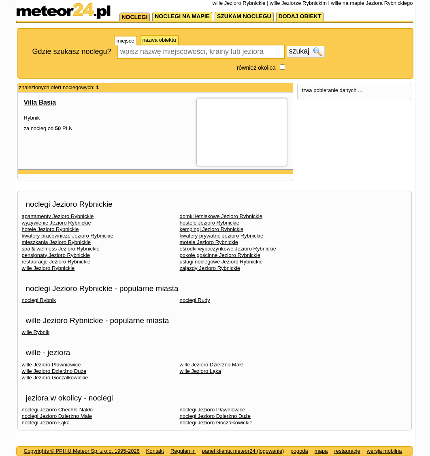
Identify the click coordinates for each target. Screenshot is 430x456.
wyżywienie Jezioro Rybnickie (56, 223)
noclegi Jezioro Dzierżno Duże (215, 416)
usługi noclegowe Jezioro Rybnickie (221, 262)
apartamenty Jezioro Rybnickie (58, 216)
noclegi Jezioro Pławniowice (212, 410)
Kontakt (155, 451)
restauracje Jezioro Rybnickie (56, 262)
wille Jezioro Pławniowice (51, 365)
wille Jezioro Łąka (200, 371)
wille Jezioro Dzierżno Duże (54, 371)
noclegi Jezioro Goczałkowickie (216, 423)
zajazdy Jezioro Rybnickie (210, 268)
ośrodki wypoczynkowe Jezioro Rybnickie (228, 249)
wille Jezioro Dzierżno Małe (212, 365)
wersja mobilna (384, 451)
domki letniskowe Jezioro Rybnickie (221, 216)
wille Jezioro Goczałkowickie (55, 378)
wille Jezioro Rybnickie (48, 268)
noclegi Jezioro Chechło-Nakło (57, 410)
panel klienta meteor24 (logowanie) (243, 451)
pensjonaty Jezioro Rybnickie (56, 255)
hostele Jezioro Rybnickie (209, 223)
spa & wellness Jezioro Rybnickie (61, 249)
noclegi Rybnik (39, 300)
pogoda (299, 451)
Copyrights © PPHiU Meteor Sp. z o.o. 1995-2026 (82, 451)
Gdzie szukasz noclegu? (71, 51)
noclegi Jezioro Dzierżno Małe (57, 416)
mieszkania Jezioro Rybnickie (56, 242)
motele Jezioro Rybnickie (209, 242)
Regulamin (183, 451)
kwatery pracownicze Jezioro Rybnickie (67, 236)
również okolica (256, 67)
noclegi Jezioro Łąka (46, 423)
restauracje (347, 451)
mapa (321, 451)
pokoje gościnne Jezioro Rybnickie (220, 255)
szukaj (305, 51)
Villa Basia (40, 102)
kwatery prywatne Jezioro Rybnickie (222, 236)
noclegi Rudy (195, 300)
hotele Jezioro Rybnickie (50, 229)
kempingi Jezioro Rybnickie (212, 229)
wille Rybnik (36, 332)
